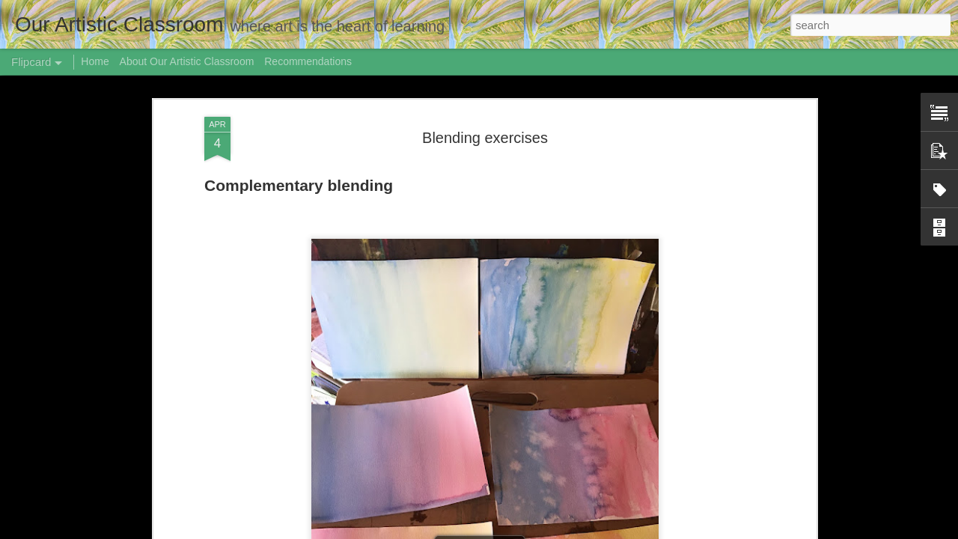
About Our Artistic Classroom (187, 61)
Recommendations (308, 61)
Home (95, 61)
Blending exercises (485, 138)
